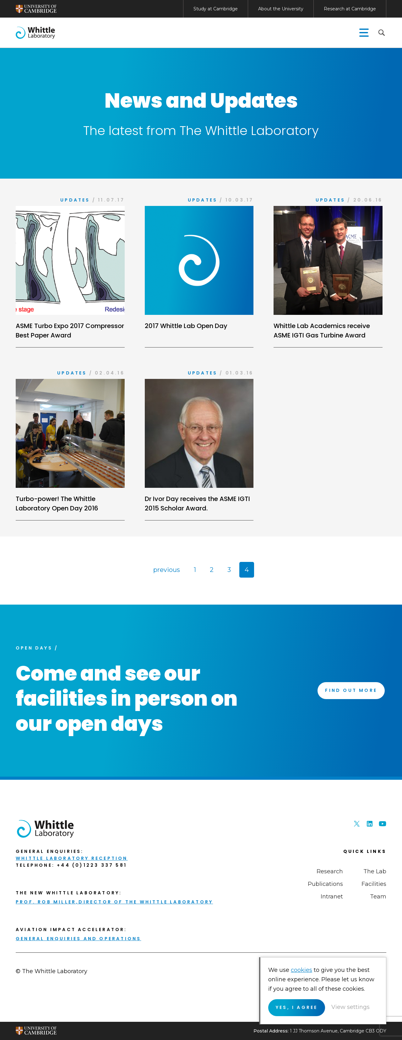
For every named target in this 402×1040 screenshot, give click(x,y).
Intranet (332, 896)
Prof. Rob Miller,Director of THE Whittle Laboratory (114, 902)
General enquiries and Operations (78, 938)
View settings (350, 1007)
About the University (280, 9)
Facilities (373, 884)
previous (166, 570)
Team (378, 896)
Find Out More (351, 690)
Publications (325, 884)
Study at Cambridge (215, 9)
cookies (301, 970)
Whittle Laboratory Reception (72, 858)
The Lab (374, 871)
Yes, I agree (297, 1007)
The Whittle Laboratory (35, 32)
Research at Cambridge (350, 9)
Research (330, 871)
